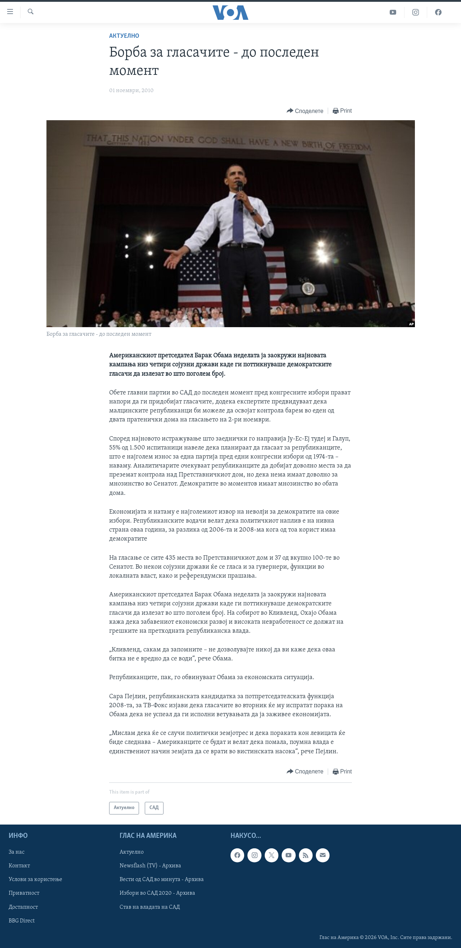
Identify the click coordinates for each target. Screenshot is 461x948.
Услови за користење (35, 879)
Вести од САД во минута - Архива (162, 879)
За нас (16, 852)
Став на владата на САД (150, 907)
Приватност (24, 893)
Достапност (23, 907)
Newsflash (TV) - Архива (150, 866)
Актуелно (124, 36)
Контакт (19, 866)
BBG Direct (22, 921)
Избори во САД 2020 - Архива (157, 893)
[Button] (305, 111)
